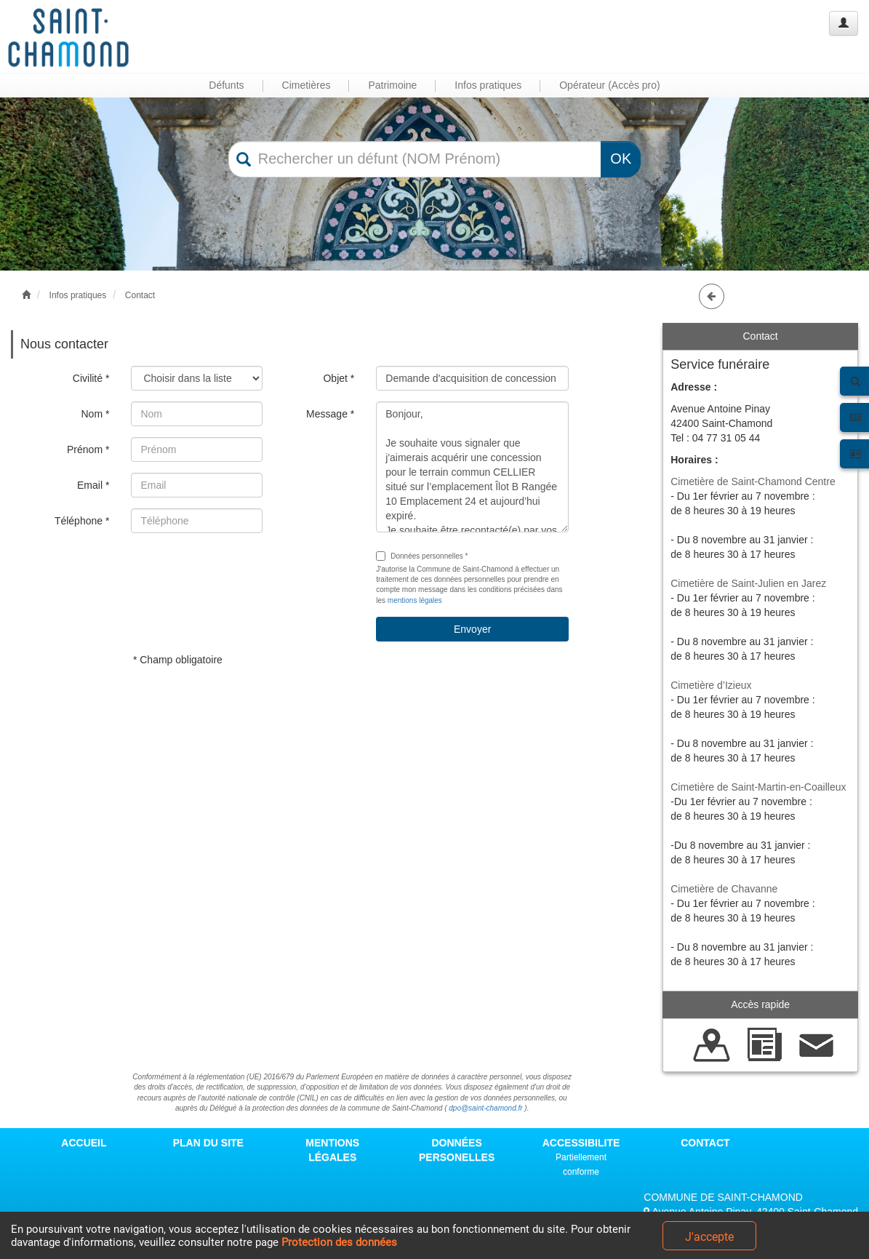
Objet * (338, 378)
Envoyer (472, 629)
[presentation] (241, 572)
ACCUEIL (83, 1142)
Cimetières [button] (306, 85)
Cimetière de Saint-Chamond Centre (752, 481)
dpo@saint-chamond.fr (485, 1108)
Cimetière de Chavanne (723, 889)
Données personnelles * (422, 556)
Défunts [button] (226, 85)
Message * (330, 414)
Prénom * (88, 449)
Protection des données (339, 1242)
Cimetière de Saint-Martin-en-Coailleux (758, 787)
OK (620, 159)
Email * (93, 485)
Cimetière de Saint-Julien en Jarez (748, 583)
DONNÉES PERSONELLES (456, 1150)
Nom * (95, 414)
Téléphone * (82, 521)
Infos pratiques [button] (487, 85)
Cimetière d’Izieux (710, 685)
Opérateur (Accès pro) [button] (609, 85)
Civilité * (91, 378)
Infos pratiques (78, 295)
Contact (140, 295)
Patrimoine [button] (392, 85)
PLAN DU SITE (208, 1142)
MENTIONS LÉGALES (332, 1150)
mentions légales (415, 600)
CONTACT (705, 1142)
